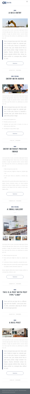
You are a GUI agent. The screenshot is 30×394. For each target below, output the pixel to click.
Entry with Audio (15, 78)
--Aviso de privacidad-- (12, 392)
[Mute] (21, 91)
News (15, 10)
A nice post (15, 322)
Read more (15, 63)
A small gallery (15, 209)
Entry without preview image (15, 150)
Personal (16, 76)
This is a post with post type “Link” (15, 293)
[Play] (4, 91)
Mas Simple (8, 392)
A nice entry (15, 12)
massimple (19, 70)
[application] (15, 91)
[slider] (24, 91)
